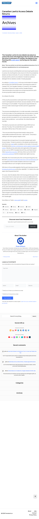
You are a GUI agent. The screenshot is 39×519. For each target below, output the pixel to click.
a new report (15, 60)
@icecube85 (17, 200)
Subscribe (33, 226)
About (29, 511)
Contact (34, 513)
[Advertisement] (12, 45)
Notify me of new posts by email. (10, 294)
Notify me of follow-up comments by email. (13, 290)
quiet (12, 144)
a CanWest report (13, 82)
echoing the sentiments (8, 154)
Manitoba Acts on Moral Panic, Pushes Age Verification (22, 361)
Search (34, 316)
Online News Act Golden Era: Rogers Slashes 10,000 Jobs (22, 370)
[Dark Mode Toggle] (35, 496)
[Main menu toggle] (36, 3)
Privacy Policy (33, 515)
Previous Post (6, 256)
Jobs (35, 511)
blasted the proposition (11, 152)
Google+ (25, 200)
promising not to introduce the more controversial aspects (22, 159)
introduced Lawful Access (8, 169)
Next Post (36, 256)
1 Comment (4, 33)
